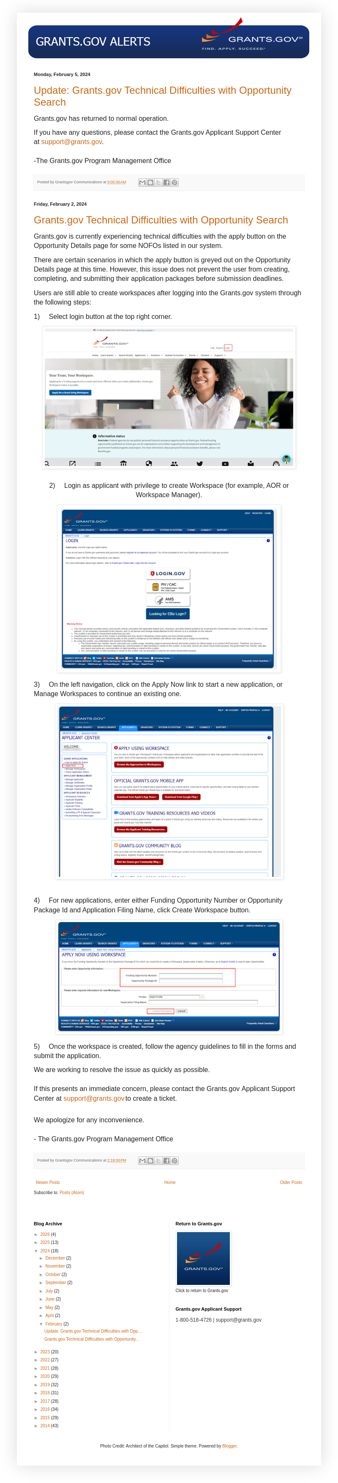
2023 (45, 1352)
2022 (45, 1360)
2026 (45, 1234)
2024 (45, 1251)
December (55, 1258)
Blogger (229, 1446)
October (53, 1274)
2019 (45, 1384)
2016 (45, 1409)
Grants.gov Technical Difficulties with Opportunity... (91, 1339)
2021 (45, 1368)
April (50, 1315)
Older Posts (291, 1182)
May (50, 1307)
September (56, 1282)
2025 (45, 1242)
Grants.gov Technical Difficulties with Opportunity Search (161, 220)
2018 (45, 1392)
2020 (45, 1376)
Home (170, 1182)
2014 (45, 1425)
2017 (45, 1401)
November (55, 1266)
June (50, 1299)
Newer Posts (48, 1182)
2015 (45, 1417)
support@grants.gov (71, 141)
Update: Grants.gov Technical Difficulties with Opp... (93, 1331)
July (49, 1291)
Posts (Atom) (72, 1192)
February (54, 1324)
